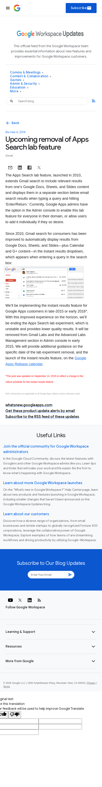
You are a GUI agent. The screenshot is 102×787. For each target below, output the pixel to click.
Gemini (17, 80)
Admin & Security (25, 84)
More (15, 91)
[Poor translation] (14, 715)
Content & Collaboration (30, 76)
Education (19, 88)
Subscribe (81, 8)
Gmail (9, 155)
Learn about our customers (26, 514)
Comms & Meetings (26, 72)
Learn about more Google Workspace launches (42, 483)
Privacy (91, 683)
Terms (6, 686)
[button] (51, 632)
